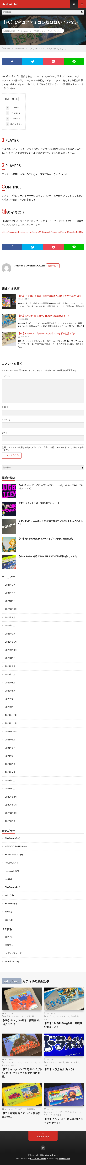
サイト (5, 433)
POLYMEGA (10, 862)
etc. (6, 920)
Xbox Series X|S (12, 854)
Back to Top (43, 1136)
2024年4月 (10, 593)
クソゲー (60, 1112)
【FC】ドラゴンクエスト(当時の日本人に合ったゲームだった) (49, 295)
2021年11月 (11, 723)
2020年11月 (11, 805)
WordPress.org (12, 961)
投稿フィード (11, 945)
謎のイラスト (14, 124)
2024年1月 (10, 601)
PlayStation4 (11, 887)
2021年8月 (10, 748)
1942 (58, 31)
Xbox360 (9, 903)
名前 (5, 407)
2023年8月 (10, 617)
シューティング (48, 31)
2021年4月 (10, 772)
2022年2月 (10, 699)
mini (7, 879)
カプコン (36, 31)
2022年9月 (10, 658)
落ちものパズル (18, 1016)
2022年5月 (10, 690)
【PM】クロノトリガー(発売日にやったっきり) (40, 503)
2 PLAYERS (13, 113)
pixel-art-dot (51, 1155)
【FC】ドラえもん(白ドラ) (59, 1069)
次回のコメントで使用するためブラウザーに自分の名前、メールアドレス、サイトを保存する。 (43, 448)
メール (6, 420)
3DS (7, 911)
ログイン (9, 937)
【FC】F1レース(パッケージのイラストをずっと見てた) (46, 333)
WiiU (7, 895)
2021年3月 (10, 780)
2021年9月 (10, 739)
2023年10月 (11, 609)
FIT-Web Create (38, 1158)
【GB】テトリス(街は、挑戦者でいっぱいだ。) (21, 1022)
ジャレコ (50, 1112)
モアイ (14, 1065)
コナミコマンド (29, 1062)
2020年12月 (11, 797)
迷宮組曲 (31, 1109)
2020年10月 (11, 813)
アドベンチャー (72, 1112)
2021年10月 (11, 731)
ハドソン (48, 1065)
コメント (6, 376)
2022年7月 (10, 674)
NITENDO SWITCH (14, 846)
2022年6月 (10, 682)
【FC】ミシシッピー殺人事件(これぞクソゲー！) (63, 1121)
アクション (16, 1062)
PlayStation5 (11, 838)
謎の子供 (75, 1016)
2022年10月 (11, 650)
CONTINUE (13, 119)
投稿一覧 (52, 265)
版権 (29, 1016)
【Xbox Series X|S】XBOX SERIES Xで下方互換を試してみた (47, 556)
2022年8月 (10, 666)
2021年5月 (10, 764)
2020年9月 (10, 821)
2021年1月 (10, 788)
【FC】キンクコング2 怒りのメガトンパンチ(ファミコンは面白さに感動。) (22, 1073)
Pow (45, 1019)
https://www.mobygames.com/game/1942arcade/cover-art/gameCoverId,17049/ (42, 232)
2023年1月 (10, 633)
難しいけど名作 (73, 1062)
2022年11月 (11, 641)
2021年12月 (11, 715)
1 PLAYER (12, 108)
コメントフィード (13, 953)
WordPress (64, 1158)
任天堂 (7, 1016)
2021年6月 (10, 756)
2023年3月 (10, 625)
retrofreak (23, 31)
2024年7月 (10, 584)
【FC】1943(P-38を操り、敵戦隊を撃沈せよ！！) (43, 315)
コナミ (7, 1062)
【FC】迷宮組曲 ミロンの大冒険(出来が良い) (21, 1115)
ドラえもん (51, 1062)
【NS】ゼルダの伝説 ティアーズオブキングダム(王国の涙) (45, 538)
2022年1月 (10, 707)
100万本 (61, 1062)
